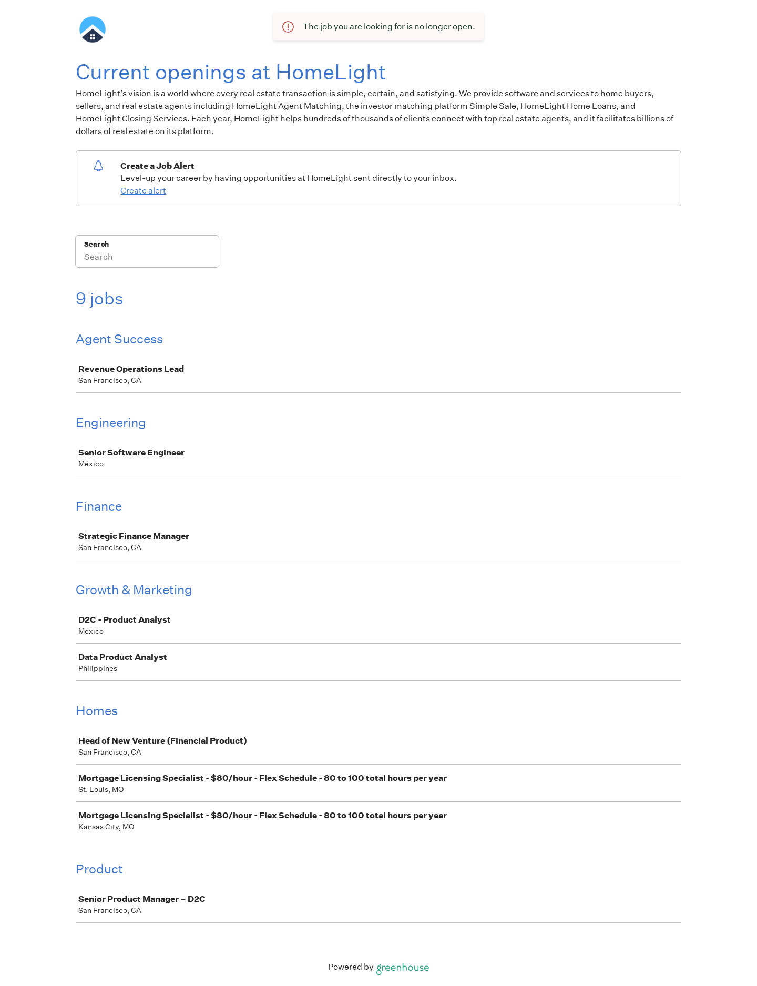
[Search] (147, 258)
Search (96, 244)
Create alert (143, 191)
